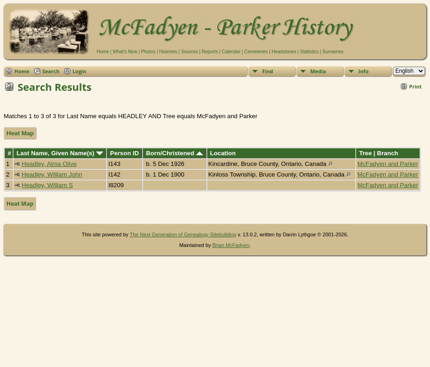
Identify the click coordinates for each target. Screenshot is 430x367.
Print (415, 86)
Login (79, 71)
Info (363, 71)
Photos (148, 51)
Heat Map (20, 133)
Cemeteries (256, 51)
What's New (125, 51)
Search (51, 71)
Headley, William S (47, 185)
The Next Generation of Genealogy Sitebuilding (182, 234)
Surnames (333, 51)
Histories (168, 51)
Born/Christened (174, 153)
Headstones (283, 51)
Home (103, 51)
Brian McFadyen (230, 245)
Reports (210, 51)
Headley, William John (52, 174)
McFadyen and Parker (387, 163)
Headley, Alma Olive (49, 163)
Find (267, 71)
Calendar (230, 51)
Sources (189, 51)
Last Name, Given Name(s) (60, 153)
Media (318, 71)
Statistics (309, 51)
